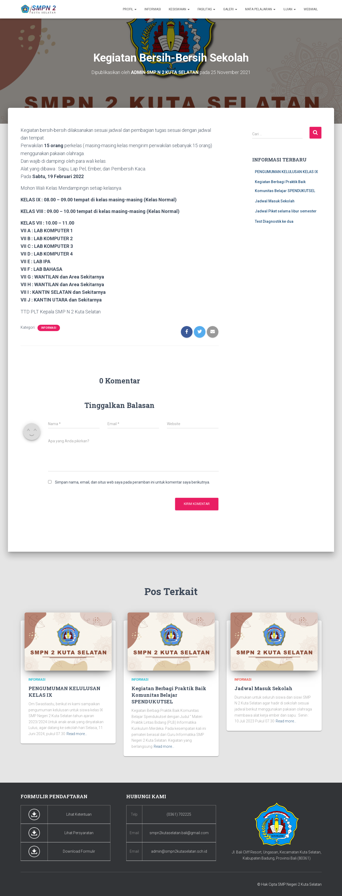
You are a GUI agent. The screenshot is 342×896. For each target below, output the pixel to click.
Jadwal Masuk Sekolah (274, 201)
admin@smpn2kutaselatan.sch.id (179, 851)
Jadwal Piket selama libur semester (286, 211)
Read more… (77, 734)
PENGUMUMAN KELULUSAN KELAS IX (286, 171)
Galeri (230, 9)
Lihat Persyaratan (78, 833)
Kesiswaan (179, 9)
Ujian (289, 9)
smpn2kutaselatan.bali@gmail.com (179, 833)
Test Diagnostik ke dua (274, 221)
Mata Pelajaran (260, 9)
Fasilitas (206, 9)
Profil (130, 9)
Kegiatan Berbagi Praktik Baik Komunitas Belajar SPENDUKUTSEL (169, 694)
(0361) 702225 (179, 814)
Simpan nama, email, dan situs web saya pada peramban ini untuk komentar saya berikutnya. (132, 482)
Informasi (152, 9)
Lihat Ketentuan (79, 814)
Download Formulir (79, 851)
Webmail (311, 9)
